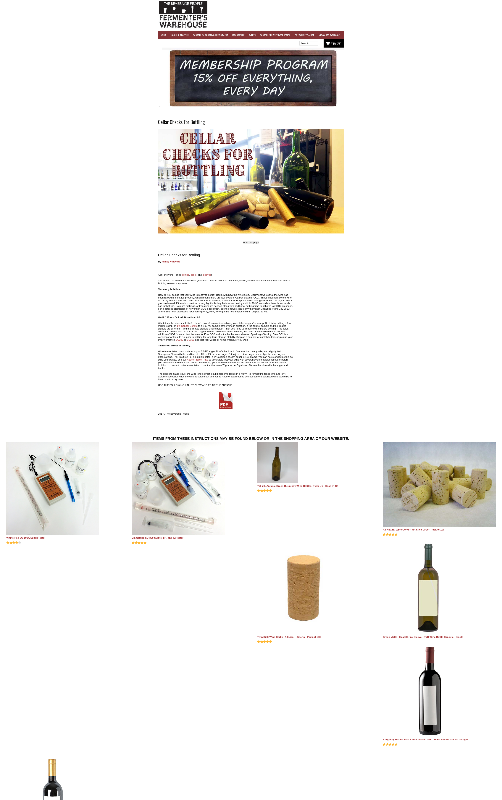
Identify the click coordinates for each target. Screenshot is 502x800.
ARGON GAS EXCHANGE (329, 35)
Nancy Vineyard (171, 261)
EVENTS (252, 35)
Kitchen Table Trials (197, 359)
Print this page (251, 242)
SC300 (190, 339)
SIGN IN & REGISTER (179, 35)
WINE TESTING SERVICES (355, 35)
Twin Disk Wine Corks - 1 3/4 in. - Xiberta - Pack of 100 (289, 637)
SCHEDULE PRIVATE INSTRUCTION (275, 35)
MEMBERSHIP (238, 35)
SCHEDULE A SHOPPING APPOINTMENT (210, 35)
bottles (185, 274)
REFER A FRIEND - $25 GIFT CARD (414, 35)
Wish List (190, 43)
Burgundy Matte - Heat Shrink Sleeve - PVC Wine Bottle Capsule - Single (425, 739)
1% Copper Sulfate (187, 325)
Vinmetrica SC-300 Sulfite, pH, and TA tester (157, 537)
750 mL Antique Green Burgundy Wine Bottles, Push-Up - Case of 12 (297, 486)
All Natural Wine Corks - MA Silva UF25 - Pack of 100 (414, 529)
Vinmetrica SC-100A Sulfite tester (25, 537)
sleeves (207, 274)
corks (193, 274)
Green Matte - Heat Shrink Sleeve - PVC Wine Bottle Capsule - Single (423, 637)
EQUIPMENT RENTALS (482, 35)
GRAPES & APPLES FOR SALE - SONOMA (451, 35)
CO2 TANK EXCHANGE (304, 35)
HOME (163, 35)
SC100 (179, 339)
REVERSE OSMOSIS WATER (382, 35)
